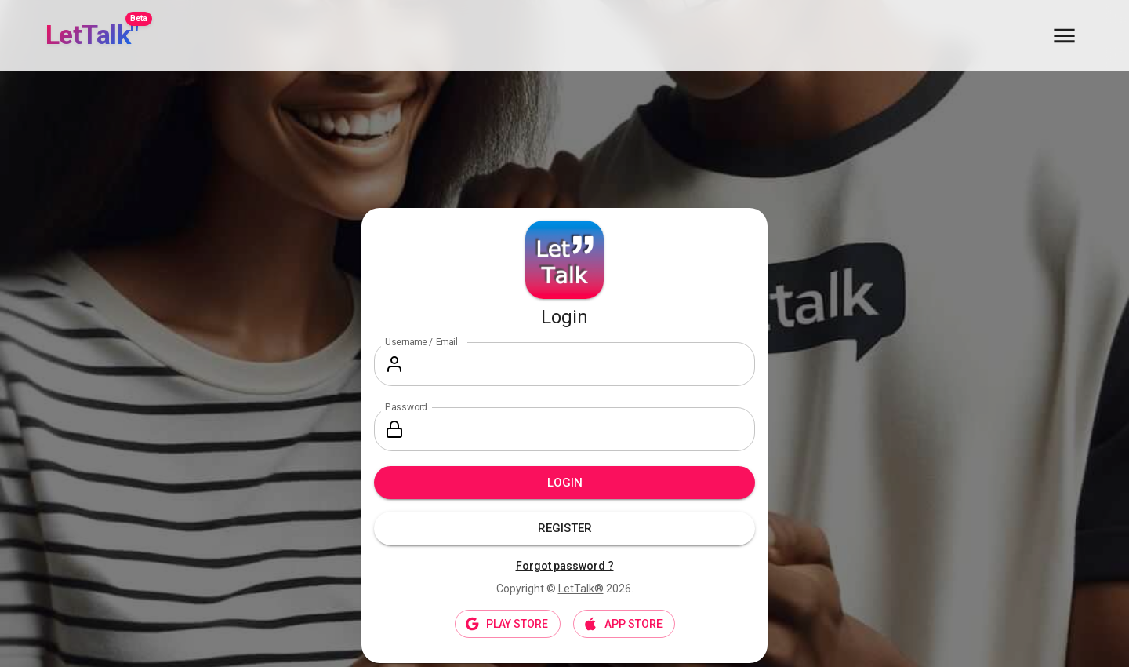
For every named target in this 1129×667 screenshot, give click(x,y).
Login (564, 482)
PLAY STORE (508, 624)
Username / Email (421, 342)
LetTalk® (581, 588)
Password (406, 407)
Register (564, 528)
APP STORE (624, 624)
